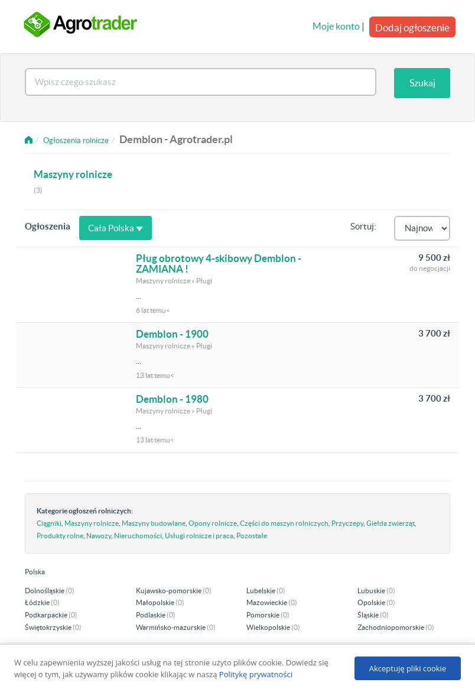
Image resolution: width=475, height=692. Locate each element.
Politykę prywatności (255, 674)
